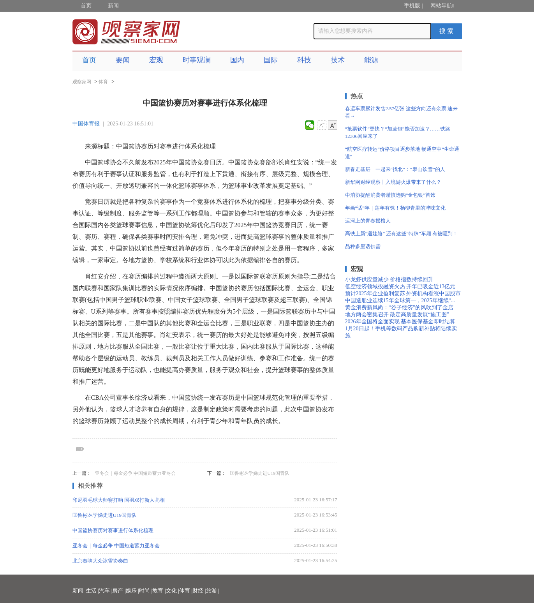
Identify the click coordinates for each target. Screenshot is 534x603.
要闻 (123, 60)
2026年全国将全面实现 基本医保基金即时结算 (400, 321)
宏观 (156, 60)
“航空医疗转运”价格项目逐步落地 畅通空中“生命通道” (402, 152)
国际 (271, 60)
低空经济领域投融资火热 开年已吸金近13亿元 (400, 286)
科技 (304, 60)
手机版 (412, 6)
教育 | (159, 591)
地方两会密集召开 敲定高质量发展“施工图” (397, 314)
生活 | (92, 591)
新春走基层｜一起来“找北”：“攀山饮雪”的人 (395, 169)
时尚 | (145, 591)
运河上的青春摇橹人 (368, 221)
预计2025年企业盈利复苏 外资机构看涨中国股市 (403, 293)
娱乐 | (132, 591)
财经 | (199, 591)
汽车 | (105, 591)
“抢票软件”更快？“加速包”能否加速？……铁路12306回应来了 (397, 132)
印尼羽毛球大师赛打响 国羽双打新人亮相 (118, 500)
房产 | (118, 591)
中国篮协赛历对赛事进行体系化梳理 (112, 530)
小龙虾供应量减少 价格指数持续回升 (389, 279)
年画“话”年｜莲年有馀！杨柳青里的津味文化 (395, 208)
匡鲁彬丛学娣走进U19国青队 (259, 473)
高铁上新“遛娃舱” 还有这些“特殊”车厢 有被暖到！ (401, 233)
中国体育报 (86, 124)
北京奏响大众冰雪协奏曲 (100, 561)
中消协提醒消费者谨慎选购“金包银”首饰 (390, 195)
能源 (371, 60)
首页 (86, 6)
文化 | (172, 591)
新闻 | (79, 591)
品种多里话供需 (363, 246)
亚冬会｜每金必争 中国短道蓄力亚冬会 (135, 473)
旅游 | (212, 591)
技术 (338, 60)
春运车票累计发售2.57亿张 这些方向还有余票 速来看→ (401, 112)
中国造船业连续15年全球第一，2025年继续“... (400, 300)
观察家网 (81, 82)
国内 (237, 60)
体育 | (185, 591)
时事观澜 (197, 60)
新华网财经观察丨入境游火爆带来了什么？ (393, 182)
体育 (103, 82)
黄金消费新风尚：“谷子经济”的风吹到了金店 (399, 307)
